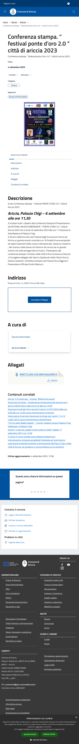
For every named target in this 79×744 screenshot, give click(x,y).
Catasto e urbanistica (53, 602)
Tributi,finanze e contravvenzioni (19, 623)
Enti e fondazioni (13, 593)
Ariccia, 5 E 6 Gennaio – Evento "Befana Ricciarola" (31, 399)
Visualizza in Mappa (39, 299)
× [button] (76, 717)
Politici (8, 597)
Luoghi (47, 639)
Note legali (10, 708)
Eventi (47, 643)
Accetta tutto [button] (30, 734)
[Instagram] (62, 568)
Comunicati (49, 623)
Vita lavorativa (50, 589)
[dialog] (39, 729)
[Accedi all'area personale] (68, 3)
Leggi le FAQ (49, 664)
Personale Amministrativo (16, 602)
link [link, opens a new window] (63, 729)
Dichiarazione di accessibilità (17, 712)
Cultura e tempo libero (53, 584)
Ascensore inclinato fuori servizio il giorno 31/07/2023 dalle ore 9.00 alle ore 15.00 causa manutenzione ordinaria (37, 411)
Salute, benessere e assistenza (18, 632)
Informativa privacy (14, 704)
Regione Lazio (9, 3)
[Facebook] (62, 564)
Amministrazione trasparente (18, 699)
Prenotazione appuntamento (56, 656)
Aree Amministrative (14, 584)
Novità (14, 22)
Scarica (52, 380)
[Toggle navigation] (4, 11)
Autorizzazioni (12, 636)
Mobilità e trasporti (52, 606)
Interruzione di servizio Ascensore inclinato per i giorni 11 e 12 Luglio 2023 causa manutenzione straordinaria (36, 417)
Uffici (8, 589)
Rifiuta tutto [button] (49, 734)
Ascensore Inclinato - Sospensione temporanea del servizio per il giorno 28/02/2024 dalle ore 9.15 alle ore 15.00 (38, 404)
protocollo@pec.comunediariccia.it (20, 684)
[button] (39, 740)
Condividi (14, 75)
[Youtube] (68, 564)
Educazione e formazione (16, 618)
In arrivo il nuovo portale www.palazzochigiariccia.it (31, 436)
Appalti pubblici (50, 597)
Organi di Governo (13, 580)
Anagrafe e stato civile (53, 580)
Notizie (23, 22)
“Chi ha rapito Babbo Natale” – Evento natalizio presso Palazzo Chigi (39, 423)
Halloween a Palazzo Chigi (20, 426)
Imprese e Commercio (53, 593)
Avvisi (46, 627)
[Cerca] (73, 11)
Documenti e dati (13, 606)
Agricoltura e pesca (14, 640)
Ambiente (10, 627)
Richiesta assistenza (52, 669)
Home (5, 22)
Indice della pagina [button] (19, 155)
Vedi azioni (26, 75)
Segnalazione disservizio (54, 660)
